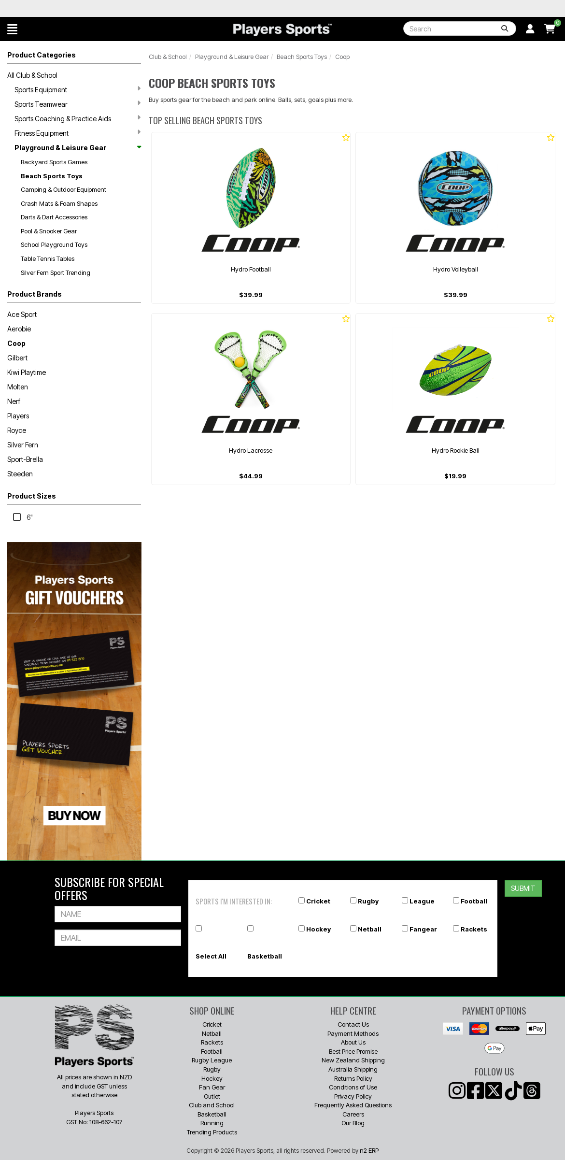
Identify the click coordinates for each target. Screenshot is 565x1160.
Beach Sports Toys (52, 176)
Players (18, 416)
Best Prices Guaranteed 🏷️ (118, 8)
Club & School (168, 56)
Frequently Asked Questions (353, 1105)
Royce (16, 430)
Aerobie (19, 329)
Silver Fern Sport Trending (55, 272)
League (422, 901)
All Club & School (32, 75)
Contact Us (353, 1024)
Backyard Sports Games (54, 162)
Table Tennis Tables (47, 258)
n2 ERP (369, 1150)
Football (474, 901)
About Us (353, 1042)
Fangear (423, 929)
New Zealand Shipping (353, 1060)
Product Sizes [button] (31, 496)
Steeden (20, 474)
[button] (12, 29)
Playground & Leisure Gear (77, 147)
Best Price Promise (353, 1051)
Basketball (264, 956)
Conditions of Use (353, 1087)
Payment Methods (353, 1033)
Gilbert (17, 358)
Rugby (368, 901)
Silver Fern (22, 445)
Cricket (318, 901)
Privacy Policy (353, 1096)
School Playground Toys (54, 244)
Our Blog (353, 1123)
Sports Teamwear (77, 104)
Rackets (474, 929)
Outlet (212, 1096)
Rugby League (212, 1060)
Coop (16, 343)
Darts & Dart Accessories (54, 217)
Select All (211, 956)
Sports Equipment (77, 89)
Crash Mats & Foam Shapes (59, 203)
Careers (353, 1114)
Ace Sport (22, 314)
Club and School (212, 1105)
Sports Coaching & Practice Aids (77, 118)
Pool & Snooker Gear (49, 231)
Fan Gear (212, 1087)
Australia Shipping (353, 1069)
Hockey (318, 929)
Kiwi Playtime (26, 372)
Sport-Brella (25, 459)
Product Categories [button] (41, 55)
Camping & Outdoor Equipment (63, 189)
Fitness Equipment (77, 133)
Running (212, 1123)
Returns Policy (353, 1078)
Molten (17, 387)
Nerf (13, 401)
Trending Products (212, 1132)
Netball (369, 929)
